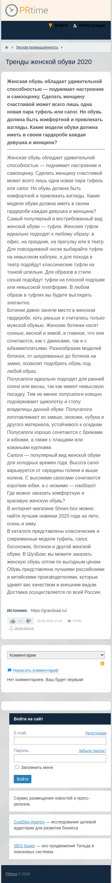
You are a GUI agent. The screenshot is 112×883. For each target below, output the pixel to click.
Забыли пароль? (93, 751)
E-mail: (20, 733)
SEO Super (24, 845)
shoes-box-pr (24, 628)
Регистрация (95, 733)
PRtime (11, 874)
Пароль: (21, 750)
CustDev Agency (29, 822)
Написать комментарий (36, 670)
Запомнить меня (37, 767)
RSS (102, 663)
